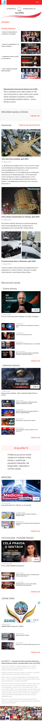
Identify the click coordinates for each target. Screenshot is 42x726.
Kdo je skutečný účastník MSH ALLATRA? (9, 70)
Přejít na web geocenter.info (29, 125)
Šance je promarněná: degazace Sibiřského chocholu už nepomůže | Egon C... (27, 353)
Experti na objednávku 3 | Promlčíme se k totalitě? (9, 33)
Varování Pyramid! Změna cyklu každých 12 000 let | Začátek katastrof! (27, 412)
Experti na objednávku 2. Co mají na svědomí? (10, 45)
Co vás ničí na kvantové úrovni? (24, 334)
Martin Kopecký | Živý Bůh (22, 635)
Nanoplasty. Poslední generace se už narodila (28, 343)
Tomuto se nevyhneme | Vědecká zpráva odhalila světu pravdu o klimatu (26, 402)
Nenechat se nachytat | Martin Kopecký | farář (28, 644)
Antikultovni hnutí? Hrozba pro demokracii (9, 57)
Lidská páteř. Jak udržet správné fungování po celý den (28, 524)
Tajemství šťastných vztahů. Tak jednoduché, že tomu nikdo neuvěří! (27, 575)
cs (37, 2)
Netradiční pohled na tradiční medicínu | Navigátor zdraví (26, 514)
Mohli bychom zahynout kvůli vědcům (25, 420)
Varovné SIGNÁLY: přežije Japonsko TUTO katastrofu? (27, 430)
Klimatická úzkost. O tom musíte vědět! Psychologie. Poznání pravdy (26, 584)
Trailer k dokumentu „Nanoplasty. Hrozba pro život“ (27, 326)
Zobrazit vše (35, 116)
